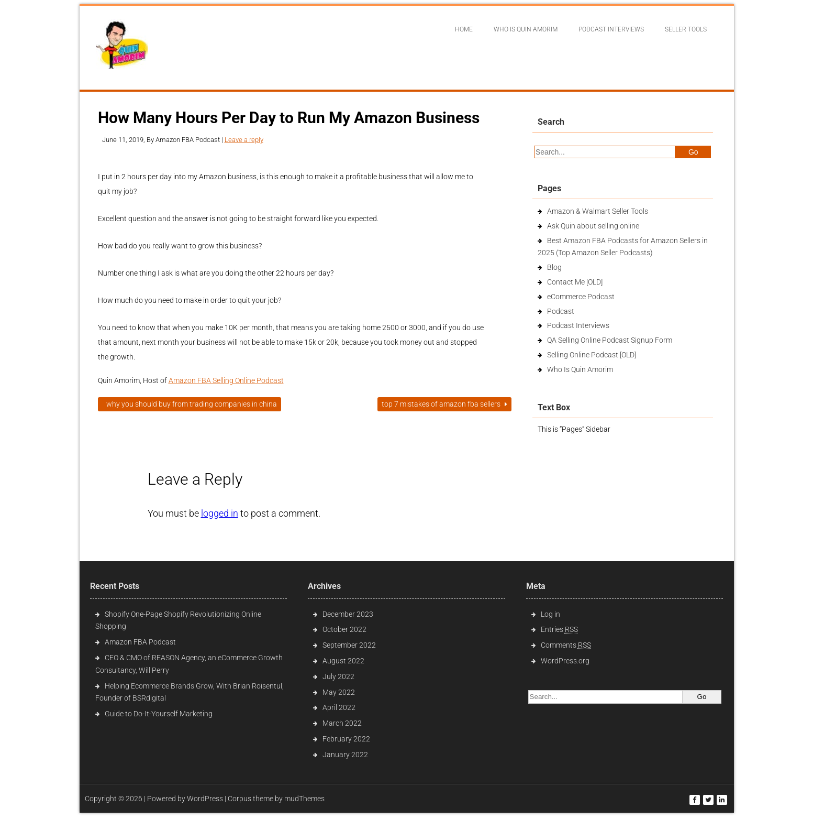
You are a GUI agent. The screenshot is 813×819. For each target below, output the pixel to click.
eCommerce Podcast (581, 296)
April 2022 (338, 707)
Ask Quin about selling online (593, 226)
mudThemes (304, 798)
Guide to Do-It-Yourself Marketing (159, 713)
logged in (219, 513)
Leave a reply (244, 140)
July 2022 (338, 676)
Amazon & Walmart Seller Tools (597, 211)
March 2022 (342, 723)
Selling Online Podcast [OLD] (591, 355)
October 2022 (344, 629)
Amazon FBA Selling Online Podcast (226, 380)
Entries (559, 629)
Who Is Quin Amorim (526, 29)
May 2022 (338, 692)
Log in (550, 614)
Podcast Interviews (578, 325)
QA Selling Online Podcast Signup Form (609, 340)
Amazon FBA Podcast (140, 642)
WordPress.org (565, 661)
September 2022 (349, 645)
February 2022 (346, 739)
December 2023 (347, 614)
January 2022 (345, 754)
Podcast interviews (611, 29)
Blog (554, 267)
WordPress (205, 798)
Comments (566, 645)
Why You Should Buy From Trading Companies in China (189, 404)
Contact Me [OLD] (575, 282)
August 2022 (343, 661)
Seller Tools (686, 29)
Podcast (560, 311)
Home (464, 29)
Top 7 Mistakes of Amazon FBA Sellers (444, 404)
